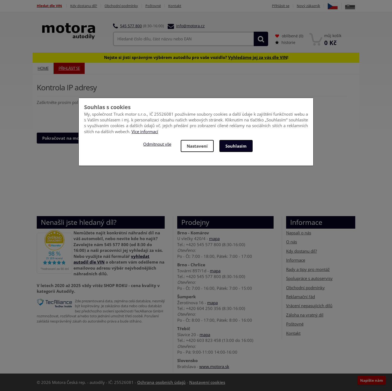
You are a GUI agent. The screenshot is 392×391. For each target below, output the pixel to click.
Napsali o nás (298, 232)
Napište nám (371, 380)
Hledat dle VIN (49, 6)
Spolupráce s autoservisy (309, 278)
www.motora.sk (214, 366)
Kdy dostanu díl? (83, 6)
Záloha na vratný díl (304, 315)
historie (285, 42)
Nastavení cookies (207, 382)
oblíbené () (289, 35)
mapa (214, 238)
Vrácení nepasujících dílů (309, 305)
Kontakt (174, 6)
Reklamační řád (300, 296)
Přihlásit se (280, 6)
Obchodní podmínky (121, 6)
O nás (291, 241)
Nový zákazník (308, 6)
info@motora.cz (190, 25)
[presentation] (78, 116)
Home (43, 68)
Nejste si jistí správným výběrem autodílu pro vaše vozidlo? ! (196, 57)
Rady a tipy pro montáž (308, 269)
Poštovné (153, 6)
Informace (295, 260)
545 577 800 (131, 25)
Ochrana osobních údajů (161, 382)
